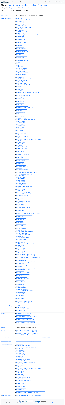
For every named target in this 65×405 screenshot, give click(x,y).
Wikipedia (22, 402)
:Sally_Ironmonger (21, 286)
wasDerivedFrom (6, 338)
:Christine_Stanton (21, 56)
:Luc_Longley (20, 197)
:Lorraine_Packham (21, 299)
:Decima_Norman (21, 48)
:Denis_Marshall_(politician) (23, 207)
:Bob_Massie (20, 216)
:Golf (18, 65)
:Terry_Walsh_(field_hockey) (23, 192)
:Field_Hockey (20, 271)
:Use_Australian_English (22, 309)
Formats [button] (22, 2)
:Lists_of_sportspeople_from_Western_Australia (28, 257)
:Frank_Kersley (20, 293)
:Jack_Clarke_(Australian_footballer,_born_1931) (28, 268)
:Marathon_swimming (22, 169)
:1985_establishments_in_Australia (25, 243)
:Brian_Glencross (21, 218)
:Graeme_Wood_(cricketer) (23, 201)
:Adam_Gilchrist (20, 178)
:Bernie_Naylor (20, 141)
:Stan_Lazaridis (20, 89)
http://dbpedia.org (26, 8)
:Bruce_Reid (19, 221)
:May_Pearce (20, 280)
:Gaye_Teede (20, 127)
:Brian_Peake (20, 219)
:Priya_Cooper (20, 24)
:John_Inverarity (20, 94)
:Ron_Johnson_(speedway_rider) (24, 231)
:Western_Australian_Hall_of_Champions (28, 341)
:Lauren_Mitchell (21, 118)
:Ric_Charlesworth (21, 239)
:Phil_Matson (20, 30)
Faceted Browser (49, 2)
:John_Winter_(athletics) (22, 278)
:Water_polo (20, 66)
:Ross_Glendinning (21, 233)
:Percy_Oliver (20, 21)
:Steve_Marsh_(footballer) (23, 234)
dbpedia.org (44, 8)
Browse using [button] (14, 2)
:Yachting (19, 110)
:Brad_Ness (19, 104)
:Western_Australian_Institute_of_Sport (26, 119)
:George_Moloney (21, 260)
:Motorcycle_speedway (22, 154)
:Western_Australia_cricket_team (24, 107)
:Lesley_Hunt (20, 88)
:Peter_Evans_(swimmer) (22, 159)
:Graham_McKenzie (21, 230)
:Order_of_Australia (21, 80)
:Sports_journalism (21, 109)
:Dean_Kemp (20, 77)
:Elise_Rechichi (20, 180)
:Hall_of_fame (20, 57)
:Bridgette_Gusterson (22, 51)
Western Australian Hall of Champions (29, 5)
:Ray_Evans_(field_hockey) (23, 274)
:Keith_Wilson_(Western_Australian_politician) (27, 92)
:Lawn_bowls (20, 263)
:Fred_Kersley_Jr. (20, 296)
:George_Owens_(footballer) (23, 147)
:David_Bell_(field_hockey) (23, 95)
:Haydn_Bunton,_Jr (21, 277)
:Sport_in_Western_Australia (23, 78)
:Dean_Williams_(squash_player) (24, 186)
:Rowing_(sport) (20, 97)
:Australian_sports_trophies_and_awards (26, 172)
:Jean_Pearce (20, 298)
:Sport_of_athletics (21, 42)
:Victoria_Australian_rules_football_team (26, 347)
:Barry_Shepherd (21, 212)
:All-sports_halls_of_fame (23, 171)
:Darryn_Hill (19, 236)
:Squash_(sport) (20, 69)
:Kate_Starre (20, 33)
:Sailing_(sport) (20, 177)
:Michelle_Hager (20, 75)
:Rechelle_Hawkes (21, 200)
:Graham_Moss (20, 203)
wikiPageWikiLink (6, 18)
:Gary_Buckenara (21, 228)
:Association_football (22, 60)
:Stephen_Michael (21, 249)
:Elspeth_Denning (21, 122)
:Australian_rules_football (23, 85)
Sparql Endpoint (59, 2)
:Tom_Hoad (19, 124)
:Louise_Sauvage (21, 131)
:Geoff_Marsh (20, 162)
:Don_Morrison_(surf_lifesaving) (24, 290)
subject (3, 313)
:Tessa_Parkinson (21, 183)
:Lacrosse (19, 168)
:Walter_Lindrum (21, 134)
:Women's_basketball (22, 72)
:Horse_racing (20, 130)
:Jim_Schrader (20, 36)
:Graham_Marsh (20, 181)
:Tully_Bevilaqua (20, 116)
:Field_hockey (20, 41)
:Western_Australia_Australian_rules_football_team (29, 139)
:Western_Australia (21, 68)
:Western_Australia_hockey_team (24, 301)
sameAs (3, 330)
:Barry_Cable (20, 210)
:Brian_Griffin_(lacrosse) (22, 153)
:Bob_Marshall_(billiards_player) (24, 215)
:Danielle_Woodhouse (22, 166)
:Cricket (18, 63)
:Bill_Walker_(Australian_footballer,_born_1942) (28, 213)
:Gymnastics (20, 81)
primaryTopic (6, 395)
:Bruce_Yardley (20, 222)
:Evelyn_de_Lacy (20, 189)
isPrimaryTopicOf (6, 341)
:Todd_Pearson (20, 100)
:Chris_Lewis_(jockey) (22, 289)
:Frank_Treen (20, 295)
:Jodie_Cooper (20, 245)
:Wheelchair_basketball (22, 136)
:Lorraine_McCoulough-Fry (23, 272)
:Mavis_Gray (20, 259)
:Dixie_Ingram (20, 275)
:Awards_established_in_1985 (24, 174)
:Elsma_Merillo (20, 292)
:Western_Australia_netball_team (24, 302)
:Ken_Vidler (19, 246)
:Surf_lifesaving (20, 242)
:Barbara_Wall (20, 209)
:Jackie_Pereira (20, 125)
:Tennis (18, 44)
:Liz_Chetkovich (20, 281)
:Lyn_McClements (21, 133)
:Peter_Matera (20, 204)
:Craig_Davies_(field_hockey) (23, 27)
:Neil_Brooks (20, 101)
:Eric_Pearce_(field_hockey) (23, 195)
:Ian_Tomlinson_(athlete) (22, 237)
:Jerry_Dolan (20, 240)
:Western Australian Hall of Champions (27, 330)
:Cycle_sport (20, 175)
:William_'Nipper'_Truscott (23, 269)
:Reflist (18, 306)
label (3, 327)
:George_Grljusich (21, 145)
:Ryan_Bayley (20, 157)
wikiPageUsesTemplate (7, 306)
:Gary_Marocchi (20, 160)
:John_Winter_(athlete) (22, 360)
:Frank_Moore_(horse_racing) (24, 29)
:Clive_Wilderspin (21, 137)
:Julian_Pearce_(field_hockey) (23, 19)
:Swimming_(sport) (21, 83)
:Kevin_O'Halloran (21, 224)
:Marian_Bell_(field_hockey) (23, 193)
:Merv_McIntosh (20, 38)
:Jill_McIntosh (20, 128)
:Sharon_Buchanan (21, 74)
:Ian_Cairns (19, 91)
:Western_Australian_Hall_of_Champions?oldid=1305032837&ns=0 (34, 338)
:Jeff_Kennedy (20, 284)
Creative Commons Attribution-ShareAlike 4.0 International (47, 402)
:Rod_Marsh (19, 163)
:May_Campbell (20, 386)
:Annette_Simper (21, 287)
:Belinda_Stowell (21, 25)
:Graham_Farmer (21, 253)
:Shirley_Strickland (21, 115)
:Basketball (19, 62)
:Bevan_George (20, 142)
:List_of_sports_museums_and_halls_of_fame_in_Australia (30, 391)
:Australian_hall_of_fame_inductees (25, 254)
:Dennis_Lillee (20, 156)
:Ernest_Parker (20, 248)
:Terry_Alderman (21, 165)
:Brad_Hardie (20, 103)
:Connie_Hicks (20, 59)
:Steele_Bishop (20, 86)
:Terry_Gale (19, 198)
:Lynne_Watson (20, 121)
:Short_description (21, 307)
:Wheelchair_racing (21, 50)
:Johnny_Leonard (21, 150)
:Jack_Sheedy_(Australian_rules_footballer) (27, 35)
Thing (10, 8)
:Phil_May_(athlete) (21, 32)
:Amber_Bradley (20, 71)
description (4, 15)
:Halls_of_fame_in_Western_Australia (25, 256)
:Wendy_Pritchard (21, 251)
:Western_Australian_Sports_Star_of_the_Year (27, 262)
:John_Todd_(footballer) (22, 148)
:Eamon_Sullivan (21, 206)
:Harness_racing (20, 98)
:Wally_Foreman (20, 39)
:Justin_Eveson (20, 227)
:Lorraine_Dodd (20, 351)
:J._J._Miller (19, 18)
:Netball (19, 113)
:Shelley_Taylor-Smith (22, 106)
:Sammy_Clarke (20, 151)
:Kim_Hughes (20, 47)
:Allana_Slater (20, 53)
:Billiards (19, 266)
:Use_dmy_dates (20, 310)
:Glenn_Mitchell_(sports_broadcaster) (25, 265)
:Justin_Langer (20, 112)
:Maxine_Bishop (20, 283)
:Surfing (19, 45)
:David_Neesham (21, 184)
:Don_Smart (19, 225)
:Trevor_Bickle (20, 54)
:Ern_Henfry (19, 187)
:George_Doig (20, 144)
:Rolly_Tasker (20, 190)
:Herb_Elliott (20, 22)
